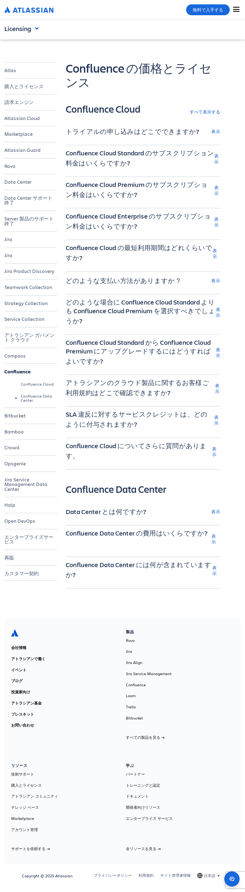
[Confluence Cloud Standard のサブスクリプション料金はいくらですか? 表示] (143, 158)
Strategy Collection (26, 303)
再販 (9, 557)
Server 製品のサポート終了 (29, 221)
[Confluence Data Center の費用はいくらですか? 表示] (143, 538)
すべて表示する (205, 112)
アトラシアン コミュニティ (34, 796)
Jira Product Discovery (29, 271)
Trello (131, 707)
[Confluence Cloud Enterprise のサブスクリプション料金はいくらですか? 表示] (143, 221)
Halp (9, 505)
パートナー (135, 774)
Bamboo (14, 431)
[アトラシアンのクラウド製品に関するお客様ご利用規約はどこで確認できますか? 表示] (143, 388)
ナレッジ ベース (25, 807)
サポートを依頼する (30, 849)
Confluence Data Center (36, 397)
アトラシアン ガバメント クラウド (29, 337)
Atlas (10, 70)
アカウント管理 (24, 830)
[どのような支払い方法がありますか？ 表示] (143, 281)
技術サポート (22, 774)
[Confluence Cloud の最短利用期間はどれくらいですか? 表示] (143, 253)
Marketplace (18, 134)
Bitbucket (15, 415)
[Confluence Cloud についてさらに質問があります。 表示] (143, 451)
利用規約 (146, 875)
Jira (8, 239)
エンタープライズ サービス (149, 818)
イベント (18, 670)
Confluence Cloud (37, 384)
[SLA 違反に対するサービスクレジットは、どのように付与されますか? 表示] (143, 420)
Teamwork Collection (28, 287)
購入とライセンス (24, 86)
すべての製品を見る (145, 737)
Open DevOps (19, 521)
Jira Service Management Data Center (25, 484)
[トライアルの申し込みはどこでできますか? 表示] (143, 131)
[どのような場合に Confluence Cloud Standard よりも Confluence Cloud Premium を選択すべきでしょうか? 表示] (143, 312)
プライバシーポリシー (113, 875)
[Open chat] (232, 879)
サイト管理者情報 (175, 875)
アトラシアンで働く (28, 659)
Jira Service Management (149, 674)
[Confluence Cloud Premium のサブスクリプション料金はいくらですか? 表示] (143, 190)
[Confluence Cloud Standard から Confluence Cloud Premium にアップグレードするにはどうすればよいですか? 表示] (143, 352)
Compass (15, 355)
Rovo (10, 166)
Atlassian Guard (22, 150)
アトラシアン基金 (26, 703)
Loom (131, 696)
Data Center (18, 182)
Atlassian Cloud (22, 118)
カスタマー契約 (21, 573)
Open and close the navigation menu (38, 28)
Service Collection (24, 319)
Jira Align (134, 662)
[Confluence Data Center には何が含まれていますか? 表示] (143, 570)
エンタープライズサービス (28, 539)
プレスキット (22, 714)
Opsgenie (15, 463)
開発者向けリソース (143, 807)
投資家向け (20, 692)
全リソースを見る (143, 849)
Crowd (11, 447)
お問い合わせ (22, 725)
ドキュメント (137, 796)
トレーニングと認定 (143, 785)
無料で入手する (208, 10)
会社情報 (18, 647)
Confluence (17, 371)
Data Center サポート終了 (28, 200)
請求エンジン (19, 102)
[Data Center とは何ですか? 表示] (143, 512)
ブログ (17, 681)
